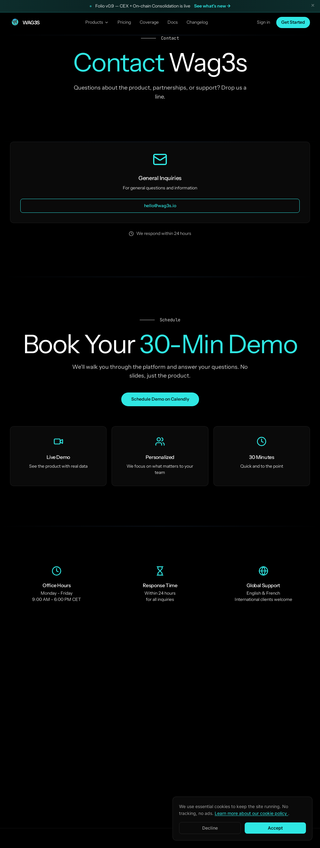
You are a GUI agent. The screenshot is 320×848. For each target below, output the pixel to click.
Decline (210, 828)
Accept (275, 828)
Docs (173, 22)
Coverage (149, 22)
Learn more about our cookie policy (251, 813)
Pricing (124, 22)
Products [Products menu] (97, 22)
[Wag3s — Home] (25, 22)
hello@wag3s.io (160, 205)
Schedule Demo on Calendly (160, 399)
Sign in (263, 22)
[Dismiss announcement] (312, 6)
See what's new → (212, 6)
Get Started (293, 22)
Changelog (197, 22)
